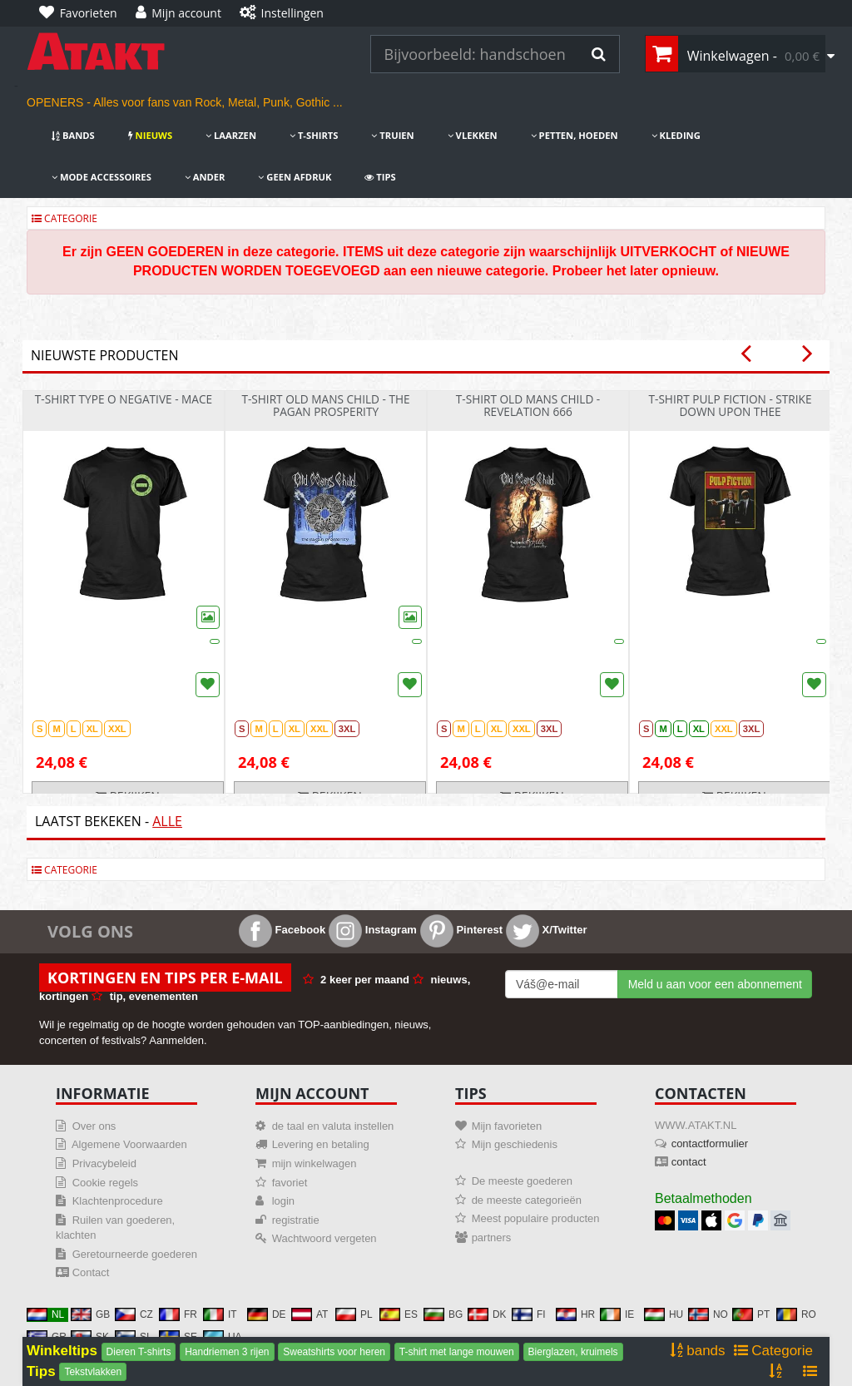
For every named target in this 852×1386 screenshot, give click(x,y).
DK (487, 1314)
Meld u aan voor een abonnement (715, 984)
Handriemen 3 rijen (227, 1352)
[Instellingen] (286, 13)
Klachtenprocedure (117, 1201)
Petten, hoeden (574, 135)
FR (178, 1314)
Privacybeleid (104, 1163)
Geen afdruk (294, 177)
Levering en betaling (320, 1144)
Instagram (373, 929)
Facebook (282, 929)
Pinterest (461, 929)
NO (708, 1314)
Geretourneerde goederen (134, 1254)
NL (45, 1314)
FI (529, 1314)
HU (663, 1314)
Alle (167, 821)
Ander (205, 177)
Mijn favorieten (507, 1126)
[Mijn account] (183, 13)
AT (309, 1314)
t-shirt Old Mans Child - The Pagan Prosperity (325, 405)
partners (492, 1237)
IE (617, 1314)
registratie (296, 1220)
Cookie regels (105, 1182)
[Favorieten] (82, 13)
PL (354, 1314)
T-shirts (314, 135)
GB (90, 1314)
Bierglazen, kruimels (573, 1352)
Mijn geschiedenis (514, 1144)
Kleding (676, 135)
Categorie (64, 218)
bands (73, 135)
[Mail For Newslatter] (561, 984)
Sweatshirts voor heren (334, 1352)
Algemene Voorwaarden (129, 1144)
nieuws (150, 135)
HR (575, 1314)
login (283, 1201)
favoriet (290, 1182)
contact (688, 1162)
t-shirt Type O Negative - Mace (123, 399)
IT (220, 1314)
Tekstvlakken (92, 1372)
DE (266, 1314)
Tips (379, 177)
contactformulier (709, 1143)
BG (443, 1314)
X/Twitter (546, 929)
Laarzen (231, 135)
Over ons (94, 1126)
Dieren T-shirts (138, 1352)
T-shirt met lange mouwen (456, 1352)
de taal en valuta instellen (333, 1126)
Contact (91, 1272)
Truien (392, 135)
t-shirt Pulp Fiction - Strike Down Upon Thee (729, 405)
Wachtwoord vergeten (324, 1238)
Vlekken (473, 135)
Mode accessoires (101, 177)
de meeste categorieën (527, 1200)
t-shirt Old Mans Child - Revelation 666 (528, 405)
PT (751, 1314)
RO (796, 1314)
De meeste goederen (522, 1181)
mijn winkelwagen (314, 1163)
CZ (134, 1314)
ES (398, 1314)
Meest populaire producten (536, 1218)
